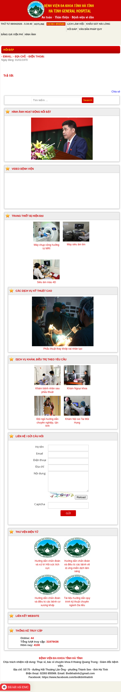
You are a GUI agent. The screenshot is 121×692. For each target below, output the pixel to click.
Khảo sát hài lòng (98, 24)
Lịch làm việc (75, 24)
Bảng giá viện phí (12, 34)
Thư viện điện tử (27, 532)
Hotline (49, 24)
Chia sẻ (115, 91)
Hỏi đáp (72, 29)
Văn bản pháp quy (90, 29)
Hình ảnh (30, 34)
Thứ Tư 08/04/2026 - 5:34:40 (16, 24)
